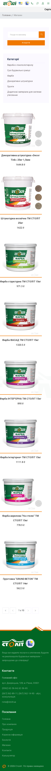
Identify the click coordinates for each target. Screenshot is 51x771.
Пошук (26, 43)
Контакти (6, 750)
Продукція (7, 729)
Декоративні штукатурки (20, 81)
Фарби (10, 75)
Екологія (6, 740)
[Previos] (28, 611)
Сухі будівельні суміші (18, 70)
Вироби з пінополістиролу (20, 65)
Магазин (6, 745)
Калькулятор (8, 755)
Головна (6, 719)
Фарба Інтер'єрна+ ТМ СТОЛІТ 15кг (20, 457)
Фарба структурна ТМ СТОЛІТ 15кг (20, 281)
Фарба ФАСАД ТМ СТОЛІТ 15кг (20, 340)
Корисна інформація (12, 734)
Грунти (10, 86)
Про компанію (9, 724)
